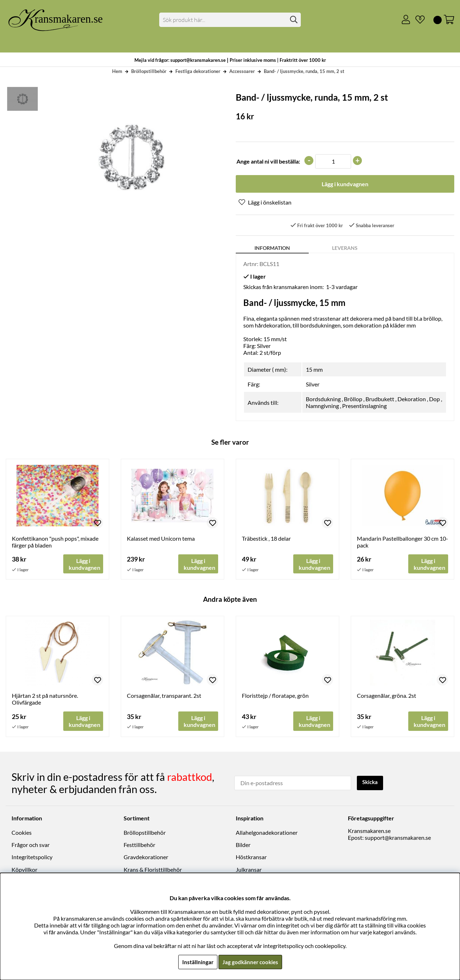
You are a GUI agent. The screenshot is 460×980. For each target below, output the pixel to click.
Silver (312, 384)
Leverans (345, 249)
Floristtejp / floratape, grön (275, 696)
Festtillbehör (139, 845)
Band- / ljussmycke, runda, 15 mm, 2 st (304, 71)
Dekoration (411, 399)
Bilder (243, 845)
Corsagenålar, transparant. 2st (164, 696)
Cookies (22, 832)
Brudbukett (379, 399)
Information (272, 249)
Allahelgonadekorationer (267, 832)
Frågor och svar (31, 845)
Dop (434, 399)
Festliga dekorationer (197, 71)
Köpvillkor (24, 869)
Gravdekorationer (146, 857)
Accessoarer (242, 71)
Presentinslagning (364, 406)
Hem (117, 71)
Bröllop (353, 399)
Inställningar (196, 961)
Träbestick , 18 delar (266, 539)
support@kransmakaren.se (398, 837)
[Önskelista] (417, 19)
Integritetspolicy (32, 857)
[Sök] (230, 20)
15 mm (314, 370)
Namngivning (322, 406)
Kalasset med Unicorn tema (161, 539)
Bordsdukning (323, 399)
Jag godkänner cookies (250, 961)
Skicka (371, 782)
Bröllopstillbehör (148, 71)
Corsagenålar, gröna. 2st (386, 696)
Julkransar (249, 869)
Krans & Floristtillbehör (153, 869)
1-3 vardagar (342, 287)
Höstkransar (251, 857)
